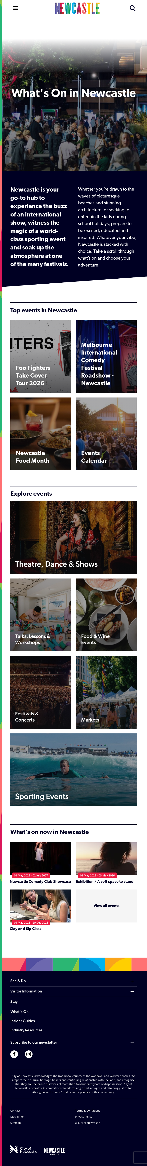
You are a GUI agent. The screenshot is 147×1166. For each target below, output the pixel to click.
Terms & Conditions (87, 1110)
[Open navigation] (15, 8)
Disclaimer (17, 1116)
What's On (20, 1012)
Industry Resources (26, 1030)
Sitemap (15, 1123)
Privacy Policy (83, 1116)
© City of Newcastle (87, 1123)
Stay (14, 1002)
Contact (15, 1110)
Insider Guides (23, 1021)
